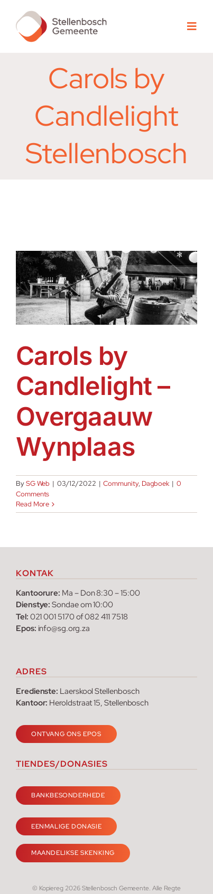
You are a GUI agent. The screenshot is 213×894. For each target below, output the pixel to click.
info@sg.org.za (64, 628)
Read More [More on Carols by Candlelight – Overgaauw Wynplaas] (32, 504)
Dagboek (155, 483)
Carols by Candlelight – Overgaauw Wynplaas (93, 401)
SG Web (38, 483)
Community (120, 483)
